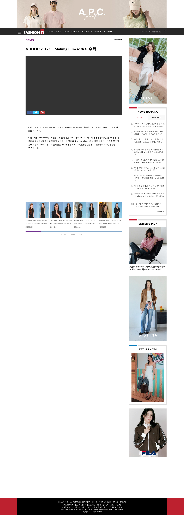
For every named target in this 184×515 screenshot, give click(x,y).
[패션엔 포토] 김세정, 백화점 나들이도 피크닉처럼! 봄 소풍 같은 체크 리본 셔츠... (148, 152)
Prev (134, 377)
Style (58, 31)
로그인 (151, 32)
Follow (143, 32)
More (159, 211)
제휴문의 (87, 502)
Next (161, 377)
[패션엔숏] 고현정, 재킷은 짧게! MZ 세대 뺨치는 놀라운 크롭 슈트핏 (61, 223)
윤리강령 (115, 502)
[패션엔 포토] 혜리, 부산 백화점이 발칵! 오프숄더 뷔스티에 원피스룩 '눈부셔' (149, 133)
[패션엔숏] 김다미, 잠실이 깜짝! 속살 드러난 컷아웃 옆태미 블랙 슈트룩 (85, 223)
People (85, 31)
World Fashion (71, 31)
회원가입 (158, 32)
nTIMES (108, 31)
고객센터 (123, 502)
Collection (96, 31)
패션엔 (34, 31)
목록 (73, 234)
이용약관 (94, 502)
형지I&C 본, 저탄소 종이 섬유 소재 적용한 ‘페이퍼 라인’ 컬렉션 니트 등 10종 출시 (149, 196)
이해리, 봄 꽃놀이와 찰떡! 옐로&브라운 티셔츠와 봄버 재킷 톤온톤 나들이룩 (149, 161)
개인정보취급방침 (105, 502)
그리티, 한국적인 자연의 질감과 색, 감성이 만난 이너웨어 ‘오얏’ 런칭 (150, 205)
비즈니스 (68, 502)
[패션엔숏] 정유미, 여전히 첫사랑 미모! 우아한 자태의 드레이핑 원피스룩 (110, 223)
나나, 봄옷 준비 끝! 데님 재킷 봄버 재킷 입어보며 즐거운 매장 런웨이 (149, 187)
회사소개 (61, 502)
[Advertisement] (73, 178)
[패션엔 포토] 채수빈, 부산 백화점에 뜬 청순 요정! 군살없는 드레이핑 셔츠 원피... (149, 141)
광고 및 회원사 (78, 502)
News (51, 31)
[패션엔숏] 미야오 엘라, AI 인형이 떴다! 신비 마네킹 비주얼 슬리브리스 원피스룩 (37, 223)
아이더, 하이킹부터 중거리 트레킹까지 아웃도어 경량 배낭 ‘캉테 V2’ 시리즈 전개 (149, 178)
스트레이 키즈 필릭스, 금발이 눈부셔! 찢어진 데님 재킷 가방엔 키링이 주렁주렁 (149, 125)
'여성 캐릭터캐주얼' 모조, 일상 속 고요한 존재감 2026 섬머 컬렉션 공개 (149, 169)
